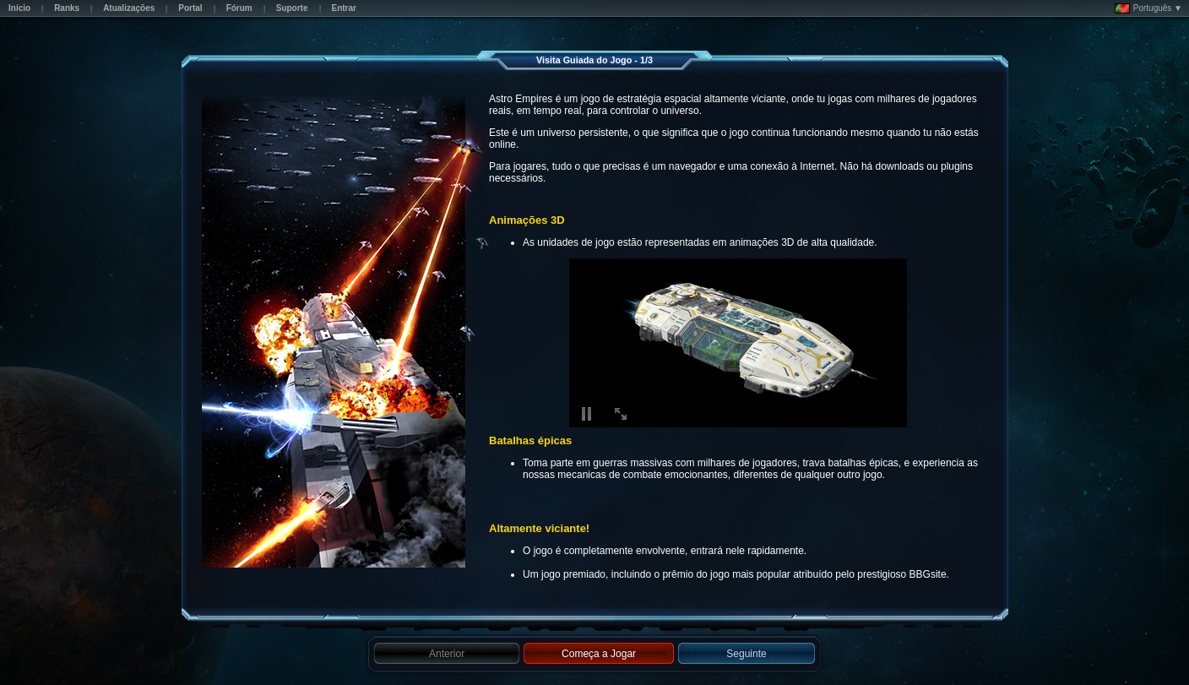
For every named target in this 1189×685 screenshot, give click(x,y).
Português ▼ (1148, 8)
